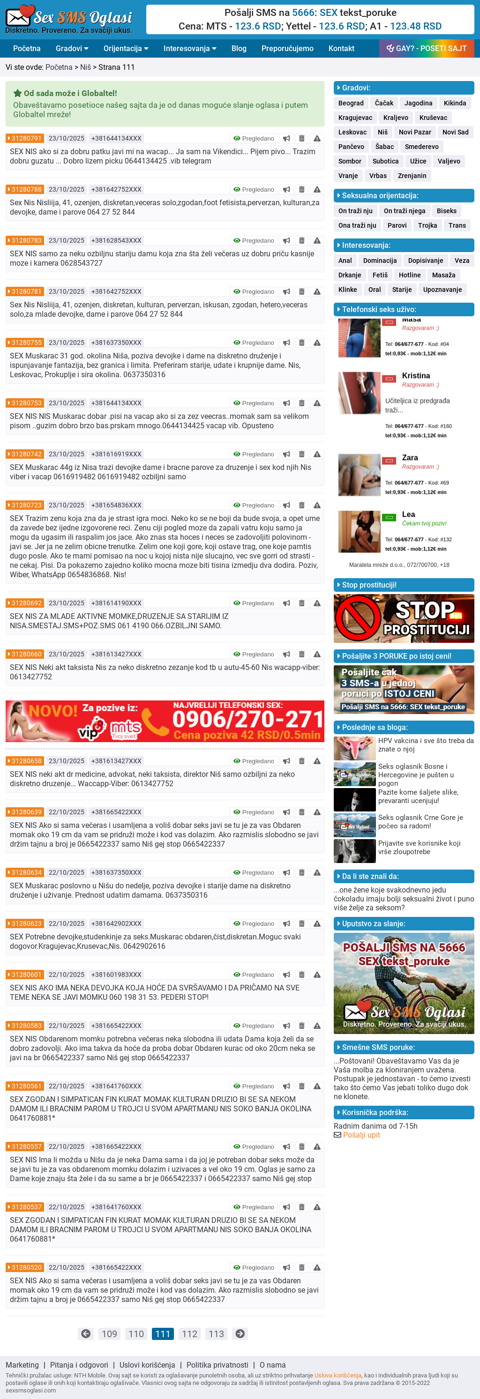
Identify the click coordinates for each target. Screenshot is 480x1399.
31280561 (27, 1086)
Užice (418, 161)
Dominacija (380, 260)
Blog (239, 48)
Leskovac (352, 132)
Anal (345, 260)
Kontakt (341, 48)
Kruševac (433, 117)
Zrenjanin (412, 175)
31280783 (27, 240)
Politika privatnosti (217, 1365)
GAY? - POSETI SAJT (427, 48)
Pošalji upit (361, 1135)
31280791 (27, 138)
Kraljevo (395, 117)
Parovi (397, 225)
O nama (273, 1365)
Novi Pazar (415, 132)
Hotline (410, 275)
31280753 (27, 403)
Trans (457, 225)
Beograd (351, 103)
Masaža (444, 275)
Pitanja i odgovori (79, 1365)
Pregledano (253, 138)
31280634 (27, 872)
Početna (27, 48)
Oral (374, 289)
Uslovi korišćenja (147, 1365)
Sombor (349, 161)
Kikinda (455, 103)
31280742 (27, 454)
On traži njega (405, 211)
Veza (462, 260)
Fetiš (380, 275)
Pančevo (351, 146)
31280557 (27, 1146)
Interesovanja (190, 48)
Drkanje (349, 275)
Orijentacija (126, 48)
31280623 (27, 923)
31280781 (27, 291)
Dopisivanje (425, 260)
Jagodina (419, 103)
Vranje (348, 175)
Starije (402, 289)
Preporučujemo (288, 48)
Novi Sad (455, 132)
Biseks (447, 211)
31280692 (27, 603)
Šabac (384, 146)
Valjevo (449, 161)
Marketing (22, 1365)
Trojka (427, 225)
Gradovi (72, 48)
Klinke (347, 289)
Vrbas (378, 175)
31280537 (27, 1207)
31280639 (27, 812)
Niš (85, 67)
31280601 (27, 974)
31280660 (27, 654)
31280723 (27, 505)
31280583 (27, 1025)
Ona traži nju (357, 225)
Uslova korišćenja (338, 1375)
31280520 (27, 1267)
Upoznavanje (442, 289)
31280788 (27, 189)
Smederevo (422, 146)
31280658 (27, 761)
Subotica (386, 161)
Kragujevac (355, 117)
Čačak (384, 103)
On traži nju (355, 211)
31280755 (27, 342)
